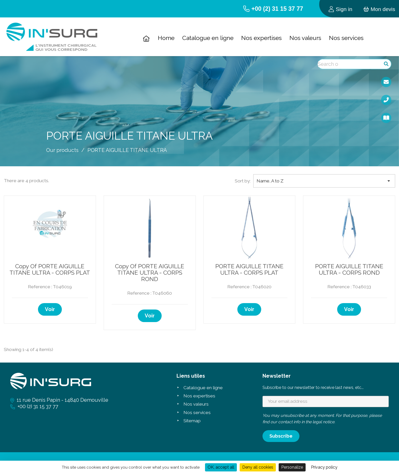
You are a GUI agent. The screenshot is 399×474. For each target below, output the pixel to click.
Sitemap (192, 420)
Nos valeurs (305, 37)
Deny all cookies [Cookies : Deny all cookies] (257, 467)
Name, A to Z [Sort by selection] (324, 181)
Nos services (346, 37)
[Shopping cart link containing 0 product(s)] (379, 9)
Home (166, 37)
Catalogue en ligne (207, 37)
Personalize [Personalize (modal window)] (292, 467)
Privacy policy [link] (324, 467)
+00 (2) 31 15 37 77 (277, 8)
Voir (50, 309)
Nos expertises (261, 37)
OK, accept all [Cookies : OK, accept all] (221, 467)
